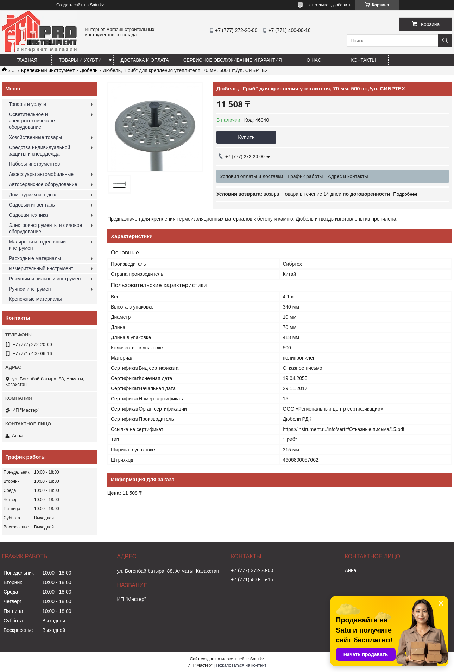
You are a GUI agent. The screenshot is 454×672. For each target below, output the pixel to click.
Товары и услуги (80, 60)
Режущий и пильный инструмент (46, 278)
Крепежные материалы (35, 299)
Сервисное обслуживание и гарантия (232, 60)
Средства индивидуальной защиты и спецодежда (39, 151)
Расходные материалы (35, 258)
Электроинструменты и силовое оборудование (45, 228)
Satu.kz (257, 659)
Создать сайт (69, 4)
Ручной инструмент (31, 289)
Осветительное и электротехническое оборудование (32, 121)
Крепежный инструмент (48, 70)
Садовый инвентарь (32, 205)
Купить (246, 137)
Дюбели (89, 70)
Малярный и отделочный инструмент (37, 245)
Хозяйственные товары (35, 137)
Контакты (363, 60)
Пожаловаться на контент (241, 665)
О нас (314, 60)
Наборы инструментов (34, 164)
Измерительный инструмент (41, 268)
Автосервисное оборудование (43, 184)
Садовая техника (28, 215)
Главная (26, 60)
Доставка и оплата (145, 60)
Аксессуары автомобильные (41, 174)
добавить (342, 4)
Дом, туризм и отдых (32, 194)
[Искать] (445, 40)
